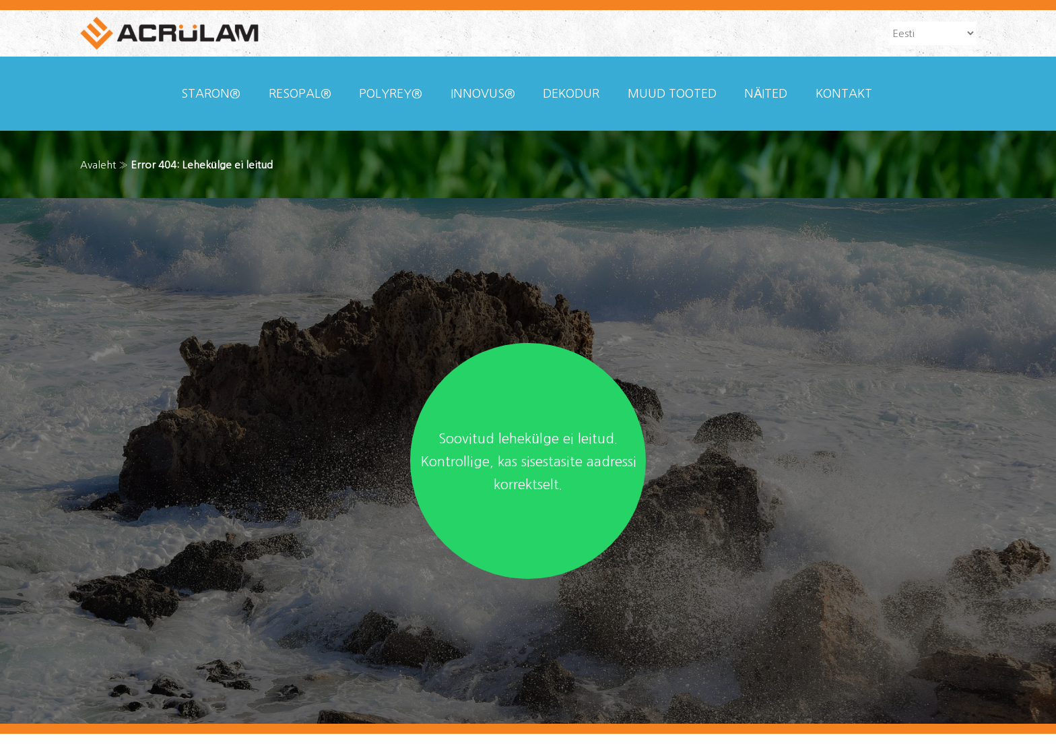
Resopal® (300, 94)
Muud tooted (672, 94)
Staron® (210, 94)
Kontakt (844, 94)
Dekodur (571, 94)
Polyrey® (390, 94)
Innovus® (483, 94)
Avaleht (98, 165)
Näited (765, 94)
